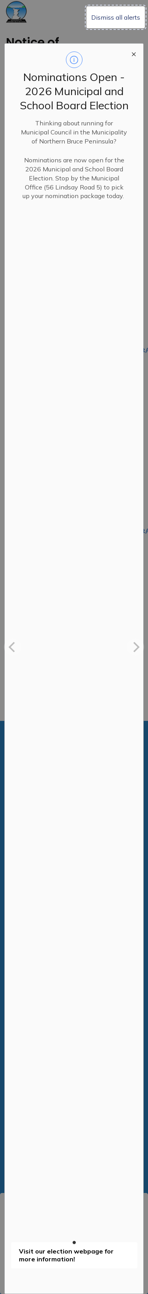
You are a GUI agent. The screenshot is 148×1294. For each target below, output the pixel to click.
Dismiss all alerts (115, 17)
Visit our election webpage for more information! (66, 1255)
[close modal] (133, 53)
